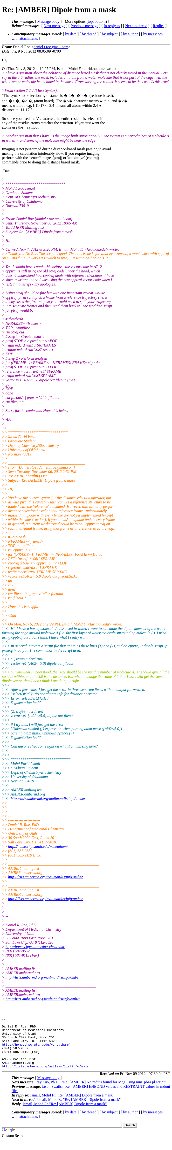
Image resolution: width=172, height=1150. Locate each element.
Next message (54, 26)
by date (70, 34)
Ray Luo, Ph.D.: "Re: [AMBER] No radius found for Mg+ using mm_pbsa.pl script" (100, 1092)
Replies (158, 26)
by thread (89, 34)
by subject (109, 34)
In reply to (112, 26)
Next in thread (136, 26)
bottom (100, 21)
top (90, 21)
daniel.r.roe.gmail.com (51, 47)
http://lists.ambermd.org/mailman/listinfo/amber (48, 798)
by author (130, 34)
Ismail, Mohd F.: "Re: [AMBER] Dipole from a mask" (72, 1105)
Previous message (84, 26)
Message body (48, 21)
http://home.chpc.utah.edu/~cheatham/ (38, 846)
